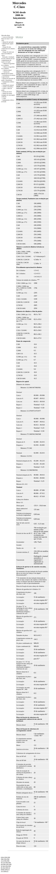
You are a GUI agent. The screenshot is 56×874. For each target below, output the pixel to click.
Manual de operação (8, 42)
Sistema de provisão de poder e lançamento (8, 79)
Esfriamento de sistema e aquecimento (8, 76)
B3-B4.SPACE (5, 868)
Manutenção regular (8, 43)
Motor (4, 45)
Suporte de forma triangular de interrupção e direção (8, 95)
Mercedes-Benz (5, 35)
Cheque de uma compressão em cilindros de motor (8, 48)
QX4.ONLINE (5, 857)
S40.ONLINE (5, 859)
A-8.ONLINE (5, 861)
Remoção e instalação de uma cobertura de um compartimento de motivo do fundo (8, 59)
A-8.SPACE (4, 871)
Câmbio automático (8, 87)
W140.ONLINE (6, 866)
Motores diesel (8, 70)
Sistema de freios (7, 91)
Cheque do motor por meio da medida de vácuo (7, 53)
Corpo (4, 98)
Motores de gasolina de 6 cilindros (8, 67)
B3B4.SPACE (5, 870)
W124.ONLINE (6, 863)
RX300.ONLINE (6, 864)
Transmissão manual (8, 85)
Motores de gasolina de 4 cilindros (8, 64)
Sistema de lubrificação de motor (7, 72)
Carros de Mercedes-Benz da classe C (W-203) (7, 38)
